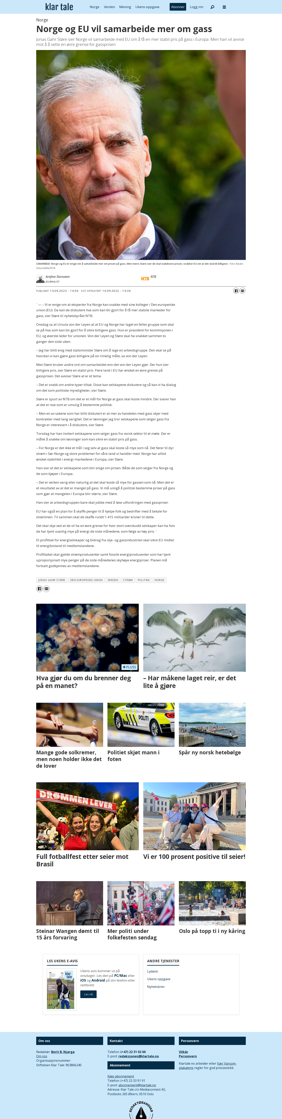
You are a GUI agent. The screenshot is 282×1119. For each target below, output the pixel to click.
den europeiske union (86, 580)
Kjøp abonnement (120, 1076)
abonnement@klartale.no (137, 1085)
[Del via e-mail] (242, 291)
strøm (128, 580)
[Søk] (212, 7)
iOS (83, 980)
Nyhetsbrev (156, 987)
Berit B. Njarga (63, 1052)
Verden (109, 7)
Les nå (88, 994)
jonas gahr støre (51, 580)
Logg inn (196, 7)
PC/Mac (120, 975)
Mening (125, 7)
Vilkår (183, 1052)
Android (98, 980)
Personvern (188, 1056)
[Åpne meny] (224, 7)
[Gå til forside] (59, 7)
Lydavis (152, 971)
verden (113, 580)
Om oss (41, 1056)
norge (159, 580)
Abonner (178, 7)
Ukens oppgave (147, 7)
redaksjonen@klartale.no (138, 1056)
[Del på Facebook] (236, 291)
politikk (144, 580)
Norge (94, 7)
